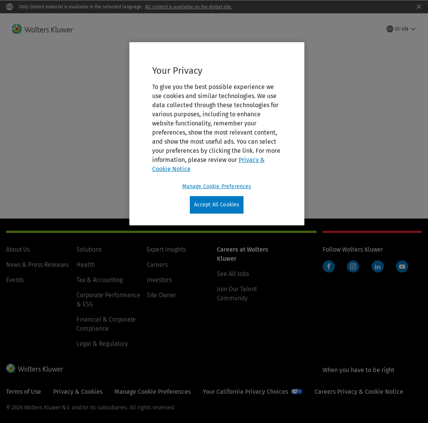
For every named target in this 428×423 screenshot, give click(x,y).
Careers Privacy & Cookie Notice (359, 391)
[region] (216, 133)
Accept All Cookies (217, 204)
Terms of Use (23, 391)
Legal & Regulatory (102, 343)
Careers (157, 264)
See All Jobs (233, 273)
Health (85, 264)
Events (15, 280)
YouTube (402, 266)
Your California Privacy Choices (245, 391)
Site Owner (161, 295)
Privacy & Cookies (77, 391)
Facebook (329, 266)
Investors (159, 280)
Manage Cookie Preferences (153, 391)
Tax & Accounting (99, 280)
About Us (18, 249)
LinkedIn (378, 266)
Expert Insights (166, 249)
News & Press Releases (37, 264)
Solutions (89, 249)
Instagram (353, 266)
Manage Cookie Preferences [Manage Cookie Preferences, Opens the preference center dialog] (216, 186)
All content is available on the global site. (188, 7)
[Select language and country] (401, 28)
